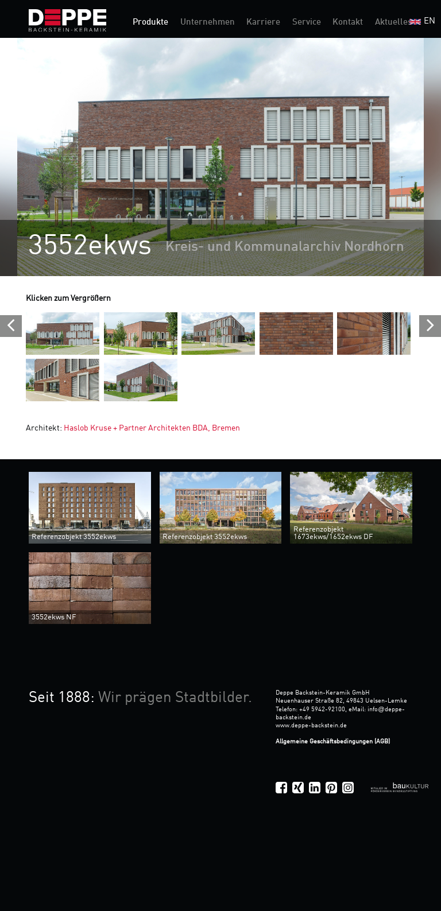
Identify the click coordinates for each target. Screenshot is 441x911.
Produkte (150, 22)
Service (306, 22)
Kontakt (347, 22)
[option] (220, 157)
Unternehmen (207, 22)
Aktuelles (393, 22)
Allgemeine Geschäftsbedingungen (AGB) (333, 741)
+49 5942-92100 (322, 709)
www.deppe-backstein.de (311, 725)
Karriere (263, 22)
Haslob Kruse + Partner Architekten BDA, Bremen (152, 428)
